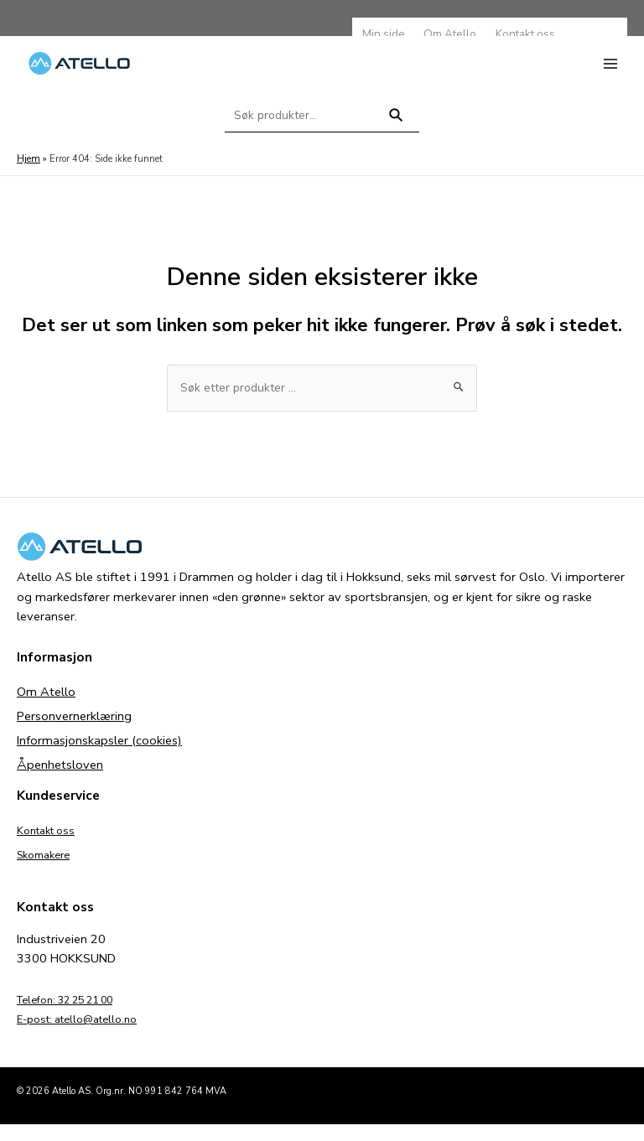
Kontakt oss (50, 846)
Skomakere (48, 871)
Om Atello (46, 708)
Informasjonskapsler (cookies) (99, 757)
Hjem (28, 175)
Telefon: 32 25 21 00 (77, 1016)
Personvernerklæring (74, 732)
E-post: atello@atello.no (85, 1035)
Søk (396, 137)
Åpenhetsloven (60, 781)
